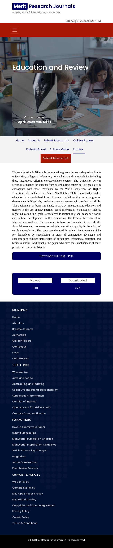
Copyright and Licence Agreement (34, 505)
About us (18, 323)
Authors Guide (59, 149)
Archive (78, 149)
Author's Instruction (24, 462)
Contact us (19, 346)
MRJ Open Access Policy (27, 493)
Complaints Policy (23, 487)
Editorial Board (36, 149)
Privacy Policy (20, 511)
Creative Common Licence (29, 413)
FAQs (15, 352)
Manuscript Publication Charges (32, 439)
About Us (34, 140)
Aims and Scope (22, 378)
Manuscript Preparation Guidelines (34, 444)
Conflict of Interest (24, 401)
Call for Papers (83, 140)
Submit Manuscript (56, 140)
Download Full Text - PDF (56, 256)
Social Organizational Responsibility (35, 390)
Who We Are (20, 372)
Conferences (20, 358)
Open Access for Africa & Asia (31, 407)
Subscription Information (28, 395)
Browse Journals (22, 329)
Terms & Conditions (24, 523)
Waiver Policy (20, 482)
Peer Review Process (25, 468)
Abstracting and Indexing (28, 384)
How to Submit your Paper (28, 427)
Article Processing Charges (29, 450)
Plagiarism (18, 456)
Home (20, 140)
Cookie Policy (20, 517)
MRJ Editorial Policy (24, 499)
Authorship (19, 335)
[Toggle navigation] (14, 30)
